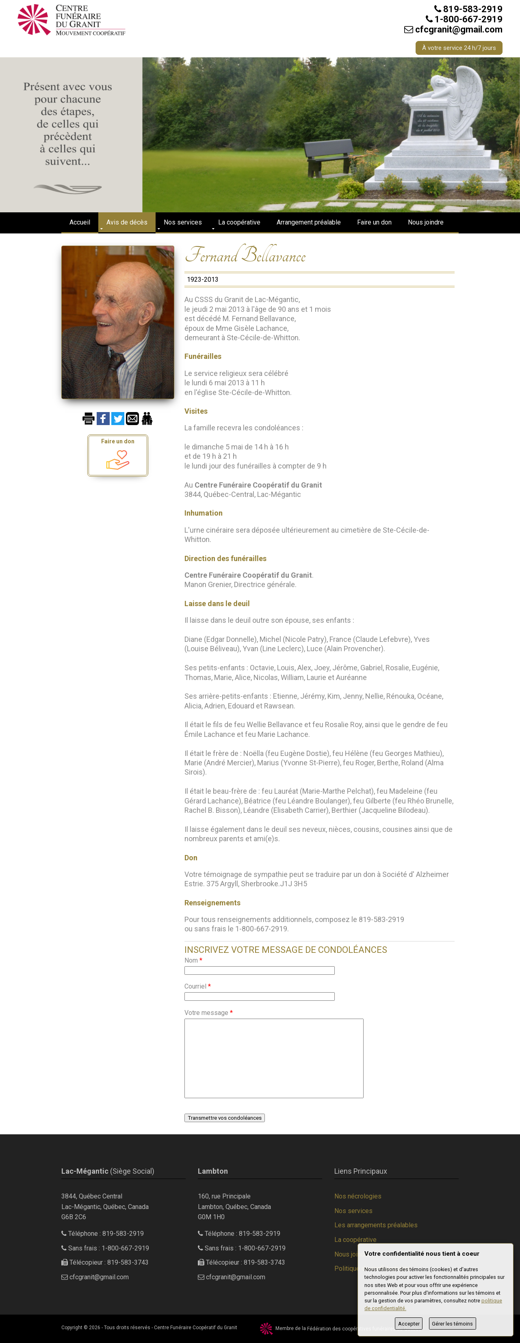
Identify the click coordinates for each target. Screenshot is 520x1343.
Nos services (183, 222)
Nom (193, 960)
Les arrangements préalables (376, 1225)
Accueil (79, 222)
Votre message (208, 1013)
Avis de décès (126, 222)
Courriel (197, 986)
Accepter (409, 1324)
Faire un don (374, 222)
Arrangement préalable (309, 222)
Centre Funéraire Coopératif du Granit (195, 1327)
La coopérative (239, 222)
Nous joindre (426, 222)
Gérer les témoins (452, 1324)
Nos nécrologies (357, 1196)
